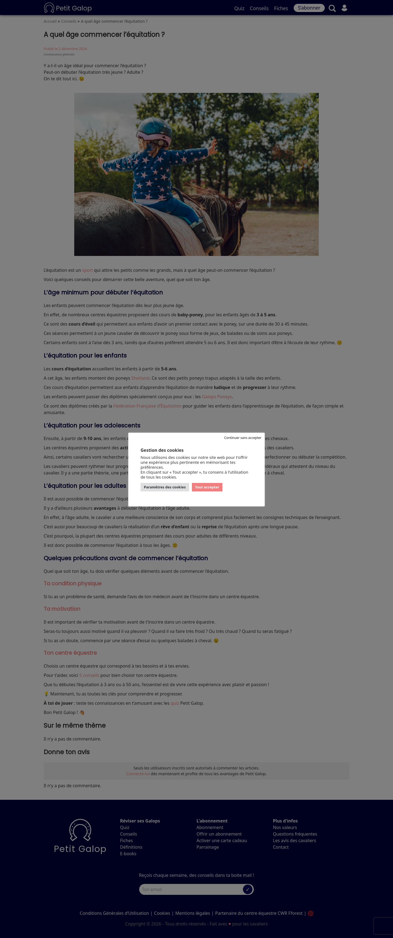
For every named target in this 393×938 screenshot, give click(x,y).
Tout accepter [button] (207, 487)
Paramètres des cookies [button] (165, 487)
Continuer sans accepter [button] (242, 437)
